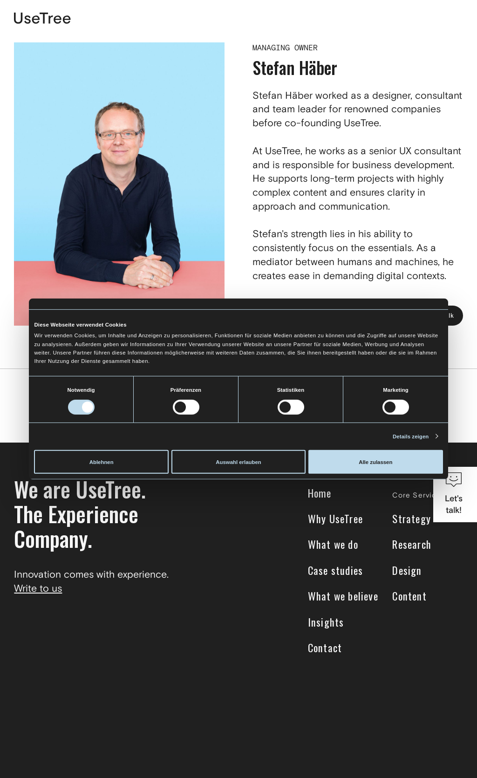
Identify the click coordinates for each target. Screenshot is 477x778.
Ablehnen (101, 461)
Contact (325, 648)
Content (409, 596)
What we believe (343, 596)
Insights (326, 621)
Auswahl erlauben (238, 461)
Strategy (411, 518)
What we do (333, 544)
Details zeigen (411, 436)
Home (320, 493)
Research (411, 544)
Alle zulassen (375, 461)
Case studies (335, 570)
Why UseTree (335, 518)
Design (407, 570)
